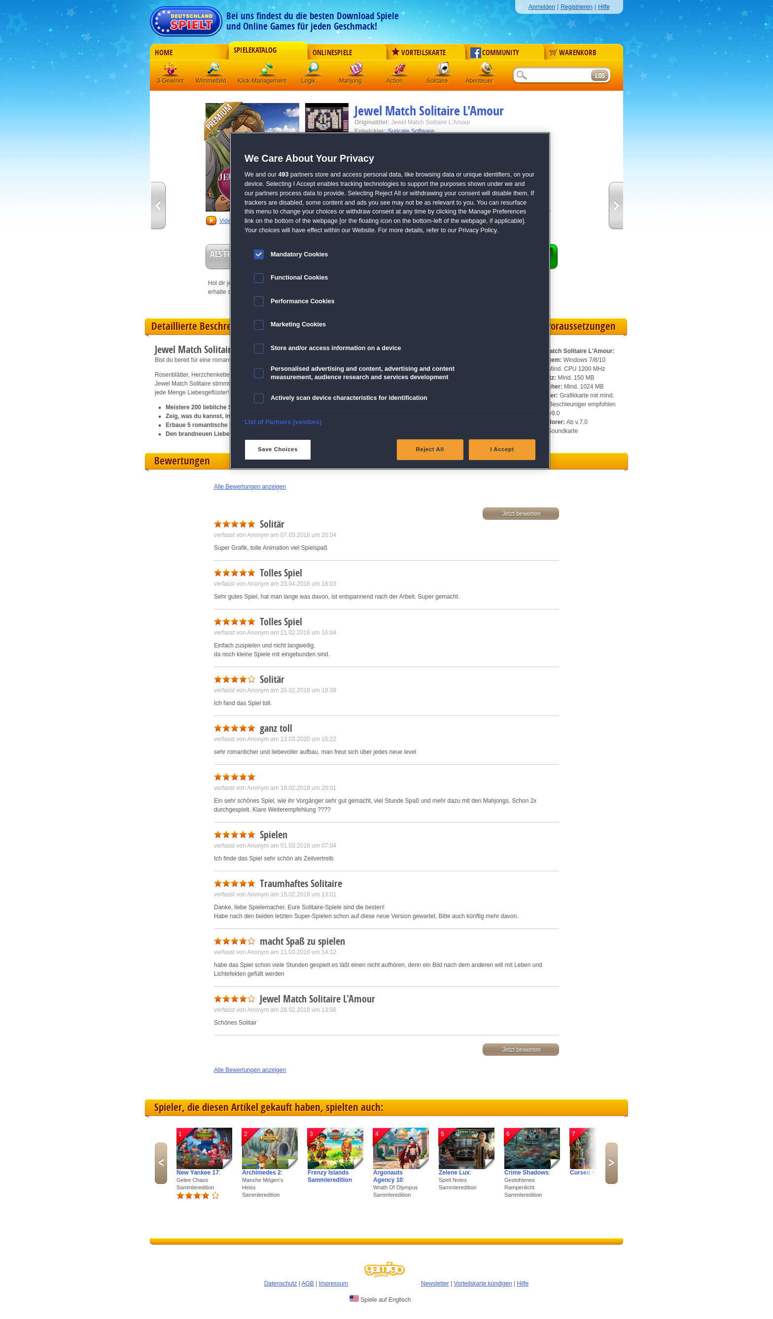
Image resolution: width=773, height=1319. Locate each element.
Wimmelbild (214, 71)
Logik (313, 71)
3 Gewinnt (171, 71)
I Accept (502, 449)
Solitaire (443, 71)
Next (611, 1163)
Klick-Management (267, 71)
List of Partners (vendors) (283, 422)
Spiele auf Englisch (380, 1299)
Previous (161, 1163)
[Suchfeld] (551, 75)
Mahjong (356, 71)
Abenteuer (486, 71)
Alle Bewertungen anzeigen (250, 486)
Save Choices (278, 449)
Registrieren (577, 6)
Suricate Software (410, 131)
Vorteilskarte (418, 52)
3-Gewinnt (170, 80)
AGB (308, 1283)
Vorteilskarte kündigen (483, 1283)
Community (494, 52)
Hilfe (604, 6)
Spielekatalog (255, 50)
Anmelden (541, 6)
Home (164, 52)
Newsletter (435, 1283)
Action (400, 71)
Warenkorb (573, 52)
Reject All (430, 449)
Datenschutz (280, 1283)
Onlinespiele (332, 52)
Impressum (333, 1283)
